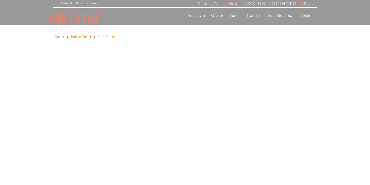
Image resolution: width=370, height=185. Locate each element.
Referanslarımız (87, 3)
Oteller (217, 15)
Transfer (254, 15)
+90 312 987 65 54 (283, 3)
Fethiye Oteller (81, 36)
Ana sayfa (196, 15)
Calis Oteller (106, 36)
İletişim (232, 3)
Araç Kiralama (279, 15)
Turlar (235, 15)
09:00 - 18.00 (254, 3)
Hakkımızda (65, 3)
